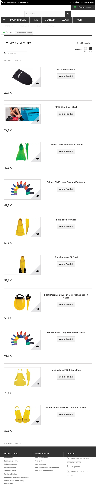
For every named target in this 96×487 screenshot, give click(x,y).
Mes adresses (40, 464)
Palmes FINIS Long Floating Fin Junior (66, 182)
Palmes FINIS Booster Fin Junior (66, 144)
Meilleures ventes (10, 464)
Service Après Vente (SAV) (14, 480)
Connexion (74, 2)
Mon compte (42, 453)
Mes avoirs (39, 461)
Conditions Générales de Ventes (16, 477)
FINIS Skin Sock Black (66, 107)
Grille (85, 49)
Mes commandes (41, 458)
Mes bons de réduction (44, 471)
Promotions (8, 458)
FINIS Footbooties (66, 69)
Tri (5, 53)
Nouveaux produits (11, 461)
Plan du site (8, 484)
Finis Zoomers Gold (66, 220)
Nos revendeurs (10, 467)
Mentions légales (10, 474)
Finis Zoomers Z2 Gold (66, 257)
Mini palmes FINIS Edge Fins (66, 370)
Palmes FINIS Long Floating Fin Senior (66, 332)
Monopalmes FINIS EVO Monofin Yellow (66, 407)
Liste (90, 49)
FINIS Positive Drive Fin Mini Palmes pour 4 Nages (66, 296)
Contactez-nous (87, 2)
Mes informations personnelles (47, 467)
